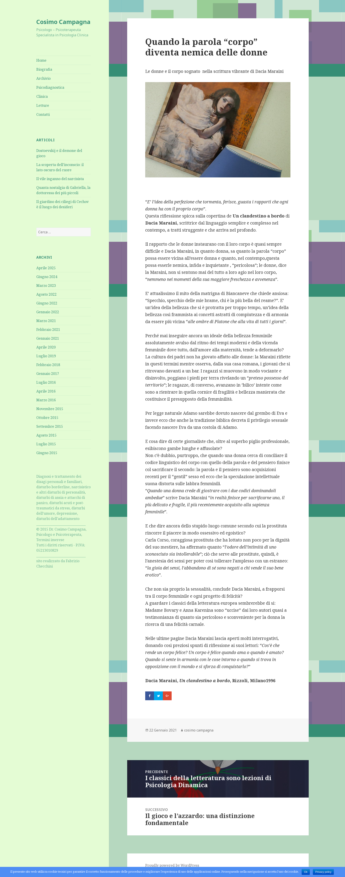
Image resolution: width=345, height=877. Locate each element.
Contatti (43, 114)
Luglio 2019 (46, 356)
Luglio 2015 (46, 444)
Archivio (43, 78)
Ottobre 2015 (47, 417)
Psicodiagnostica (50, 87)
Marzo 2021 (46, 320)
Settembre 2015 (49, 426)
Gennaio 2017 (47, 373)
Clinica (42, 96)
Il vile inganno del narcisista (60, 178)
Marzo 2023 (46, 285)
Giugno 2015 (46, 452)
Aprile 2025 (46, 267)
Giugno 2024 (46, 276)
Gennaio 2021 (47, 338)
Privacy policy (323, 871)
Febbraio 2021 (48, 329)
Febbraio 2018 (48, 364)
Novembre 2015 (49, 408)
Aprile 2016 (46, 391)
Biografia (44, 69)
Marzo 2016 (46, 400)
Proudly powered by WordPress (172, 865)
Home (41, 60)
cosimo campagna (198, 730)
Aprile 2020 (46, 347)
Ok (305, 871)
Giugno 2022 (46, 303)
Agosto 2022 (46, 294)
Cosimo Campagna (63, 22)
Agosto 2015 (46, 435)
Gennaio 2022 (47, 312)
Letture (42, 105)
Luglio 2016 (46, 382)
